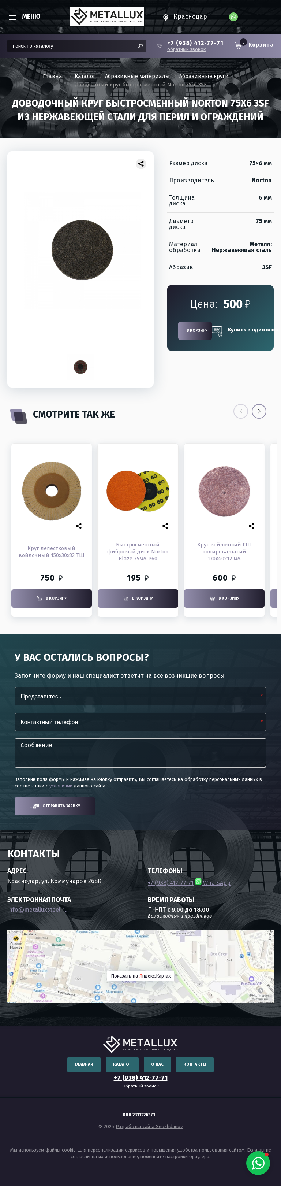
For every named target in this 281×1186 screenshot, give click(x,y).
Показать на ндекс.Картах (141, 976)
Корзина (261, 45)
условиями (60, 786)
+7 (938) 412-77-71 (195, 43)
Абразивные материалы (137, 76)
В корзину (197, 330)
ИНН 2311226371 (139, 1115)
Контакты (194, 1064)
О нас (157, 1064)
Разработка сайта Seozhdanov (149, 1126)
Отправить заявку (55, 806)
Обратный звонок (140, 1086)
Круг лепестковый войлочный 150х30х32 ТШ (52, 552)
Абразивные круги (204, 76)
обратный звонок (186, 49)
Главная (54, 76)
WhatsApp (213, 882)
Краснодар (190, 17)
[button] (259, 411)
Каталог (85, 76)
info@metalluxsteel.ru (37, 909)
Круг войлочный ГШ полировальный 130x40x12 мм (224, 551)
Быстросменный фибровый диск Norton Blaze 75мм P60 (137, 551)
